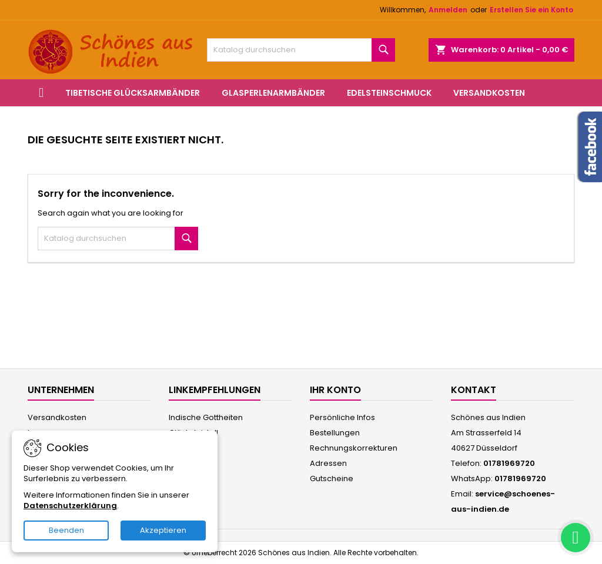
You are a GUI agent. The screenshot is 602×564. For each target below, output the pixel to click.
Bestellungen (335, 432)
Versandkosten (489, 93)
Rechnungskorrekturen (353, 448)
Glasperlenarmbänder (273, 93)
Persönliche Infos (342, 417)
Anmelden (448, 10)
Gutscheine (331, 478)
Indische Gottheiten (206, 417)
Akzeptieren (163, 530)
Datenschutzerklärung (70, 505)
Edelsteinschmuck (389, 93)
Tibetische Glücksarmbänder (132, 93)
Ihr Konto (335, 390)
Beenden (66, 530)
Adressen (328, 463)
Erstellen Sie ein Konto (531, 10)
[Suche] (301, 50)
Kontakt (473, 390)
